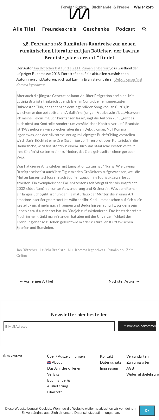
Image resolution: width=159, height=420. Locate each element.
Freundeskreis (59, 29)
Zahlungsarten (138, 362)
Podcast (125, 29)
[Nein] (154, 411)
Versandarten (137, 356)
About (57, 362)
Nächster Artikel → (124, 281)
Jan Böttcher (26, 249)
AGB (130, 368)
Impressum (109, 368)
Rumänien (115, 249)
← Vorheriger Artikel (36, 281)
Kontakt (106, 356)
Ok (147, 410)
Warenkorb (144, 7)
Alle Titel (24, 29)
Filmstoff (54, 392)
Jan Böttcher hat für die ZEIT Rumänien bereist (71, 68)
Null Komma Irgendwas (86, 249)
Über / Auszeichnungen (66, 356)
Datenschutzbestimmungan (94, 412)
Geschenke (96, 29)
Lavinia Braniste (52, 249)
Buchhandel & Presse (110, 7)
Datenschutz (110, 362)
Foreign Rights (74, 7)
